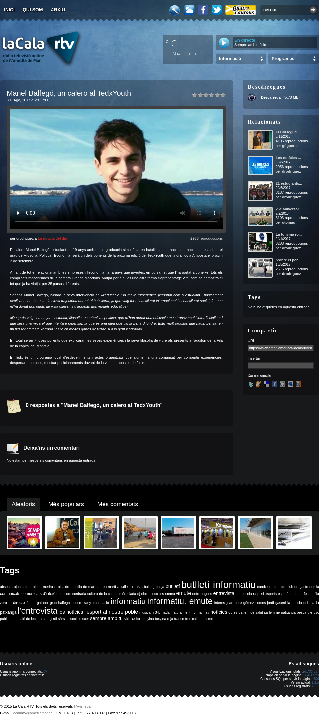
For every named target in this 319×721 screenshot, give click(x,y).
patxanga (288, 612)
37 (45, 671)
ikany (87, 603)
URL (251, 341)
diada (131, 594)
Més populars (66, 504)
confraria (79, 594)
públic (4, 619)
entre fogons (202, 594)
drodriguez (291, 171)
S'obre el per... (288, 260)
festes (308, 594)
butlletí (173, 586)
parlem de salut (251, 612)
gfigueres (290, 146)
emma (170, 594)
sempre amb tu (106, 618)
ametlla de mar (82, 587)
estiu (282, 594)
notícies (218, 612)
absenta (6, 587)
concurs (65, 594)
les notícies (71, 612)
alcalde (63, 587)
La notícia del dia (52, 238)
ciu (283, 587)
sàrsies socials (69, 619)
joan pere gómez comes (246, 603)
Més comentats (117, 504)
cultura (92, 594)
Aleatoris (23, 504)
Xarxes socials (259, 376)
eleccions (156, 594)
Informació (230, 58)
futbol (31, 603)
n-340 (156, 612)
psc (316, 612)
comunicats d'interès (39, 593)
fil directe (17, 602)
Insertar (254, 358)
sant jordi (50, 619)
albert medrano (45, 587)
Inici (9, 9)
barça (160, 587)
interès (219, 603)
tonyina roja (164, 619)
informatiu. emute (180, 601)
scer (85, 619)
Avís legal (84, 706)
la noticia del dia (300, 603)
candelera (265, 587)
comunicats (10, 593)
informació (101, 603)
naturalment (181, 612)
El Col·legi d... (288, 132)
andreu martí (106, 587)
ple (310, 612)
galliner (42, 603)
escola (247, 594)
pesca (301, 612)
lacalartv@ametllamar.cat (32, 713)
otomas (288, 222)
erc (238, 594)
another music (130, 586)
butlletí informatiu (218, 584)
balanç (149, 587)
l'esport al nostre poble (111, 612)
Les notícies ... (288, 158)
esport (258, 593)
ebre (144, 594)
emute (183, 593)
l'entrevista (37, 610)
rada (13, 619)
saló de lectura (30, 619)
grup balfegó (60, 603)
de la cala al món (112, 594)
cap (276, 587)
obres (232, 612)
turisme (207, 619)
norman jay (200, 612)
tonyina (148, 619)
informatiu (128, 601)
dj (138, 594)
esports (271, 594)
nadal (166, 612)
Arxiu (58, 9)
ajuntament (23, 587)
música (145, 612)
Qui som (33, 9)
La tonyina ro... (289, 234)
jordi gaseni (276, 603)
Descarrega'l (272, 97)
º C (171, 43)
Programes (283, 58)
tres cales (192, 619)
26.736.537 (310, 671)
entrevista (224, 593)
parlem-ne (272, 612)
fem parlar (295, 594)
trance (179, 619)
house (76, 603)
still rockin (132, 618)
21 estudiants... (289, 183)
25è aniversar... (289, 209)
